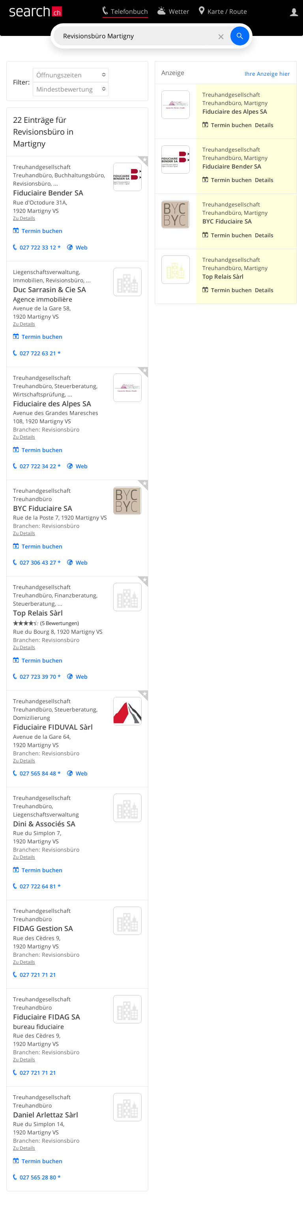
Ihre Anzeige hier (267, 73)
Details (264, 125)
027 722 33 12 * (40, 247)
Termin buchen (42, 231)
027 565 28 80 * (40, 1177)
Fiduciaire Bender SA (48, 192)
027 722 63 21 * (40, 353)
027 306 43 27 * (40, 562)
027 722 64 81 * (40, 886)
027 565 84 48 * (40, 773)
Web (82, 247)
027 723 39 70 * (40, 676)
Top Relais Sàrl (38, 613)
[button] (70, 75)
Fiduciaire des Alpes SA (52, 403)
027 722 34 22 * (40, 466)
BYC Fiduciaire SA (42, 508)
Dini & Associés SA (44, 823)
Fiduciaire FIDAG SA (46, 1016)
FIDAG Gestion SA (43, 928)
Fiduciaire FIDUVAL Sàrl (53, 727)
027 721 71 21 (38, 974)
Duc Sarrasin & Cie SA (49, 289)
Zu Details (24, 218)
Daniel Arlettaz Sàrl (45, 1114)
